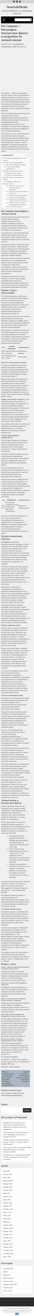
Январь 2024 (7, 1231)
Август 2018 (7, 1257)
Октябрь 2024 (8, 1209)
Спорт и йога (7, 1291)
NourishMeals (17, 7)
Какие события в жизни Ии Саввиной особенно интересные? (16, 187)
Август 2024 (7, 1212)
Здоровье (6, 1275)
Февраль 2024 (8, 1228)
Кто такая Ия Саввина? (15, 206)
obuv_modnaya (14, 1067)
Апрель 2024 (7, 1225)
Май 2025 (6, 1193)
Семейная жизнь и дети (14, 182)
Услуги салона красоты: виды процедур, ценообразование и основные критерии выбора (17, 1149)
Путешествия (8, 1288)
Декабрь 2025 (8, 1187)
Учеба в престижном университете (13, 168)
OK (17, 1314)
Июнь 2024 (7, 1219)
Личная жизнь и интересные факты (13, 178)
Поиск (4, 1104)
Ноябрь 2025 (7, 1190)
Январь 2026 (7, 1184)
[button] (26, 155)
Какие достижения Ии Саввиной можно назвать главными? (18, 196)
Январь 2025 (7, 1203)
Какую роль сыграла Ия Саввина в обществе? (18, 192)
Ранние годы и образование (13, 162)
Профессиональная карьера (13, 171)
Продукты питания (10, 1284)
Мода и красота (8, 1278)
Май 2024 (6, 1222)
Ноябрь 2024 (7, 1206)
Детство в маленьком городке (16, 164)
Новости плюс (8, 1281)
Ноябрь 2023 (7, 1235)
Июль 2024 (7, 1216)
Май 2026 (6, 1171)
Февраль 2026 (8, 1181)
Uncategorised (18, 44)
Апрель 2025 (7, 1196)
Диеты (5, 1272)
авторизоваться (16, 1095)
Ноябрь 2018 (7, 1247)
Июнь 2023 (7, 1241)
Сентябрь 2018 (8, 1254)
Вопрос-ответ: (8, 184)
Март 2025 (7, 1200)
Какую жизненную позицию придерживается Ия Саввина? (18, 203)
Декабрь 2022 (8, 1244)
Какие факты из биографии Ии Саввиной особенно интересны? (18, 200)
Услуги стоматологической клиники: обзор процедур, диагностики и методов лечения (16, 1134)
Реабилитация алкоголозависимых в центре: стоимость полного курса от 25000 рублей (16, 1142)
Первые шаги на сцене (13, 173)
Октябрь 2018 (8, 1250)
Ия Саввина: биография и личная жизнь (14, 159)
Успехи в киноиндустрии (14, 175)
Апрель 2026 (7, 1174)
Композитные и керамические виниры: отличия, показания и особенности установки (17, 1157)
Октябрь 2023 (8, 1238)
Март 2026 (7, 1177)
